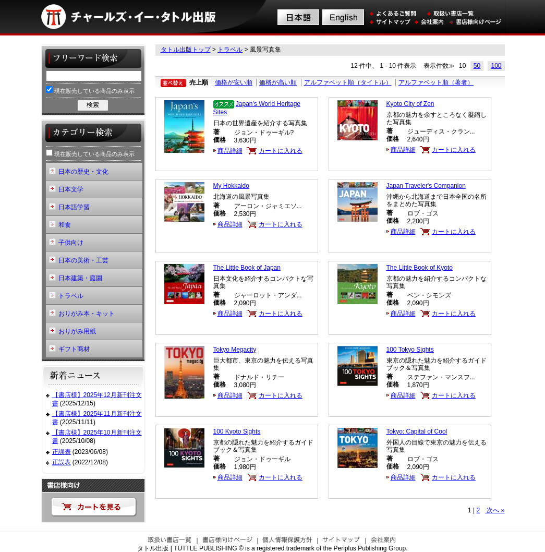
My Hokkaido (231, 185)
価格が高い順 (278, 82)
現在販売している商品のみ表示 (90, 90)
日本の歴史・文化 (83, 171)
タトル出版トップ (186, 49)
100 (496, 65)
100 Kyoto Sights (237, 431)
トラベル (230, 49)
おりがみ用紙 (77, 331)
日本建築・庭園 (80, 278)
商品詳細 (230, 150)
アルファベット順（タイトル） (348, 82)
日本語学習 (74, 207)
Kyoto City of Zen (410, 103)
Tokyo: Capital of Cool (416, 431)
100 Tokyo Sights (410, 349)
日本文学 (70, 189)
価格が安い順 (233, 82)
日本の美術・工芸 (83, 260)
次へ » (494, 510)
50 (477, 65)
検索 (93, 105)
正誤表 (61, 451)
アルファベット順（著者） (436, 82)
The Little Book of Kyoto (419, 267)
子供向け (70, 242)
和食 (64, 225)
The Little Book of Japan (247, 267)
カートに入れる (280, 150)
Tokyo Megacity (235, 349)
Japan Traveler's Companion (426, 185)
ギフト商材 (74, 349)
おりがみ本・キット (86, 313)
